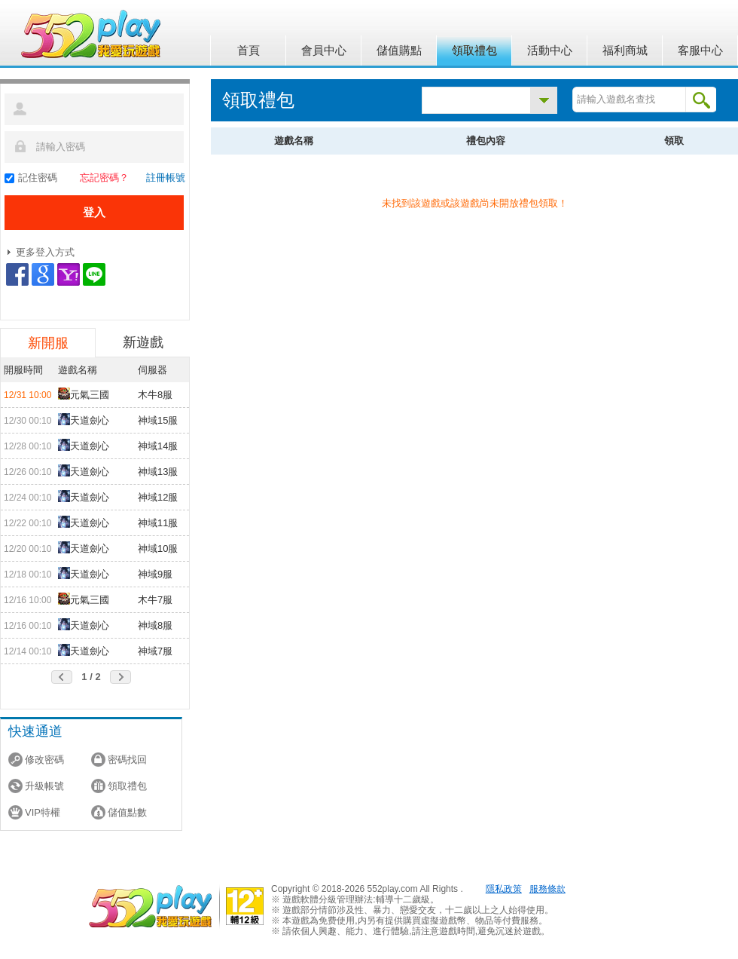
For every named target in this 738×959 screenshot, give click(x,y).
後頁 (120, 677)
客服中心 (700, 50)
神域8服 (155, 625)
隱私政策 (504, 889)
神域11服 (158, 523)
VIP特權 (42, 812)
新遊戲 (143, 342)
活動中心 (549, 50)
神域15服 (158, 420)
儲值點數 (127, 812)
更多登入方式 (45, 252)
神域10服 (158, 548)
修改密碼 (44, 759)
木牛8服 (155, 394)
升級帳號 (44, 786)
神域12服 (158, 497)
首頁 (248, 50)
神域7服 (155, 651)
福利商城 (625, 50)
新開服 (48, 343)
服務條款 (547, 889)
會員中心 (323, 50)
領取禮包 (474, 50)
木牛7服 (155, 599)
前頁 (61, 677)
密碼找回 (127, 759)
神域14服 (158, 446)
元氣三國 (83, 394)
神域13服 (158, 471)
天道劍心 (83, 419)
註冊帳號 (165, 177)
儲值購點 (399, 50)
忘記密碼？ (104, 177)
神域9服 (155, 574)
